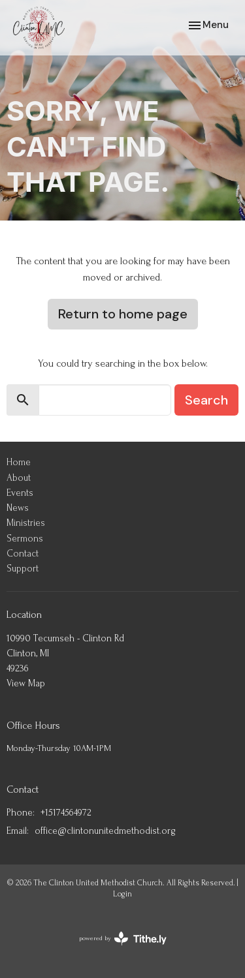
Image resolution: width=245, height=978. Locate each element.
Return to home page (123, 313)
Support (23, 568)
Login (122, 893)
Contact (23, 553)
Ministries (26, 522)
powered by (123, 938)
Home (19, 462)
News (18, 507)
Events (20, 492)
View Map (26, 683)
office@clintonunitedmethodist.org (105, 830)
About (19, 477)
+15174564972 (66, 812)
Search (206, 399)
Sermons (25, 538)
